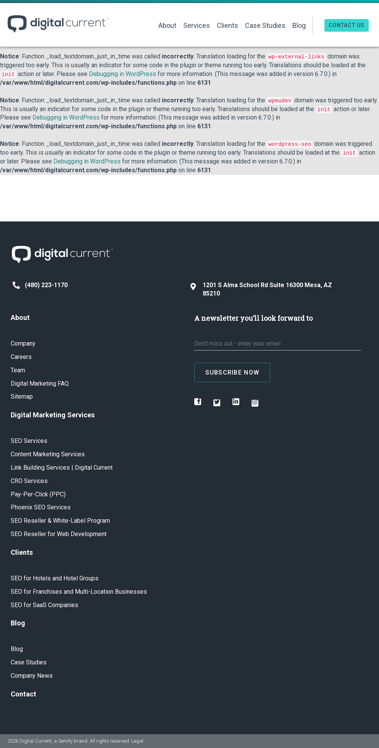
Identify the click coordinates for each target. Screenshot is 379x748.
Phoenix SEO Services (41, 507)
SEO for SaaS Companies (44, 605)
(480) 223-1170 (40, 285)
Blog (299, 25)
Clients (227, 25)
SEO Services (29, 440)
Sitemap (22, 396)
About (167, 25)
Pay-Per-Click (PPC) (38, 494)
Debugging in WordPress (122, 74)
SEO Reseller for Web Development (58, 534)
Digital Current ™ (58, 23)
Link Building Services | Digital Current (62, 467)
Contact (23, 694)
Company (23, 343)
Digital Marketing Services (53, 415)
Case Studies (265, 25)
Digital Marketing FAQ (40, 383)
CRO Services (29, 481)
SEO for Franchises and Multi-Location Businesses (79, 591)
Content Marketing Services (48, 454)
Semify (65, 741)
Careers (21, 356)
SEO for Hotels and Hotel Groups (54, 578)
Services (196, 25)
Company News (32, 675)
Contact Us (346, 25)
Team (18, 370)
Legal (137, 741)
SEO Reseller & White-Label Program (60, 520)
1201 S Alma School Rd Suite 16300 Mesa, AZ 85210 (261, 289)
